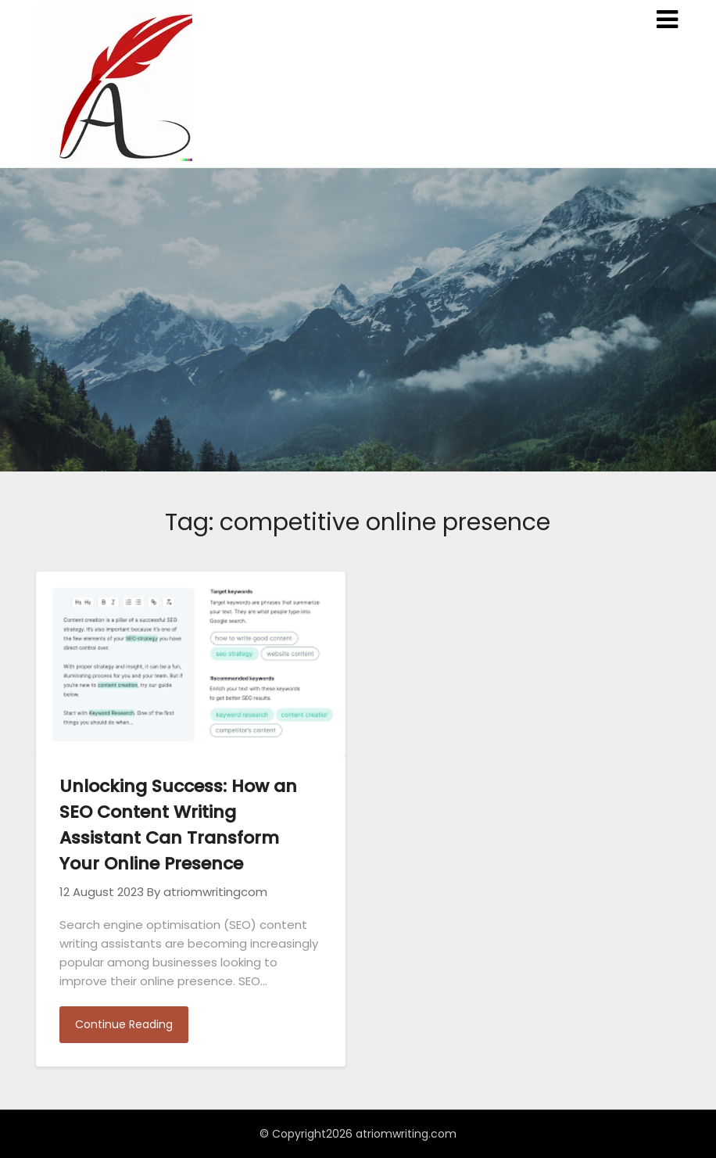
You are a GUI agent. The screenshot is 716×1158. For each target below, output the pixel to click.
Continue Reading (124, 1024)
